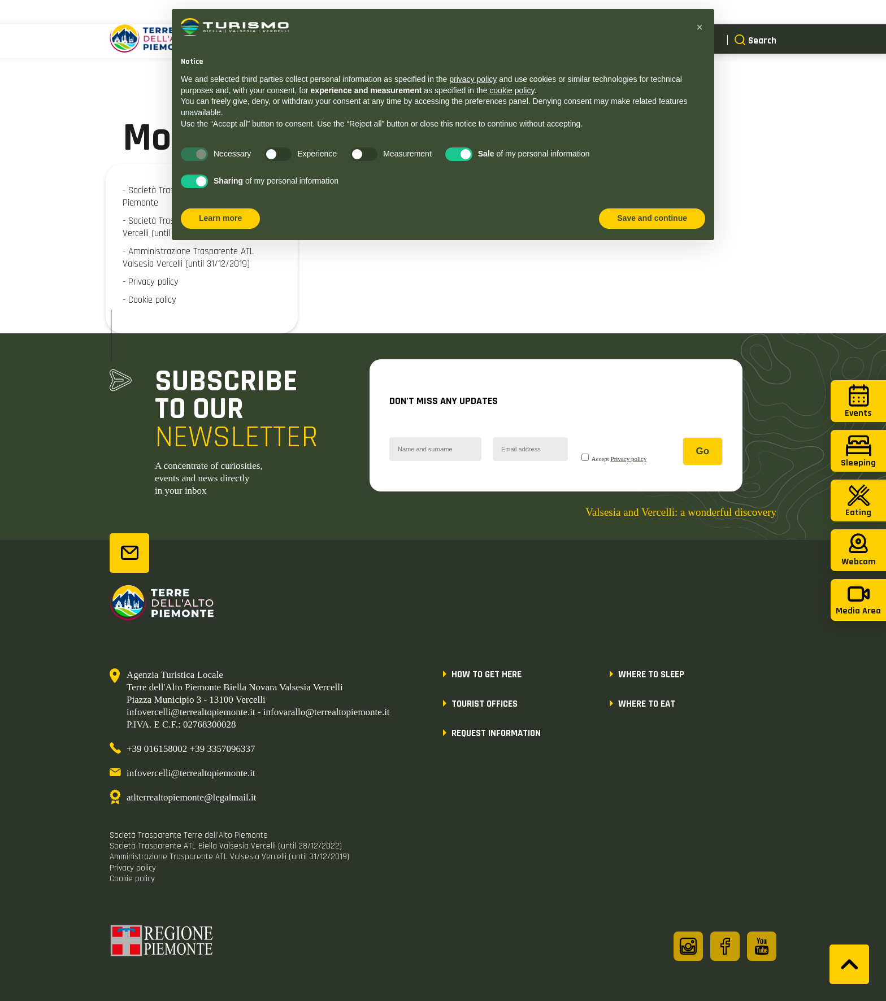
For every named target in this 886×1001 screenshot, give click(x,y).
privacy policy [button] (473, 79)
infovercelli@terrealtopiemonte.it (191, 773)
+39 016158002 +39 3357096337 (191, 748)
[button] (699, 27)
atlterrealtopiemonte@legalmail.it (191, 797)
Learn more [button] (220, 218)
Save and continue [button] (652, 218)
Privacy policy (629, 458)
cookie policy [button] (511, 90)
